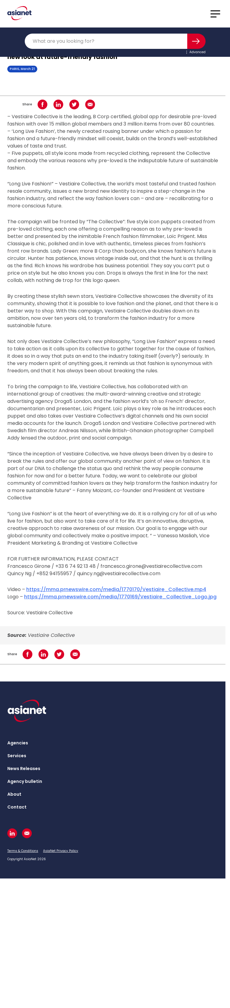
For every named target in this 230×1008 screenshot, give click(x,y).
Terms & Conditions (22, 851)
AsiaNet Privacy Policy (60, 851)
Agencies (17, 743)
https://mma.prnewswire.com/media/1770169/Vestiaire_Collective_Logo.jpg (120, 596)
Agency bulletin (24, 781)
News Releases (23, 768)
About (14, 794)
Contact (17, 807)
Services (16, 756)
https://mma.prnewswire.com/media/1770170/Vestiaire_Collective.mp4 (116, 589)
